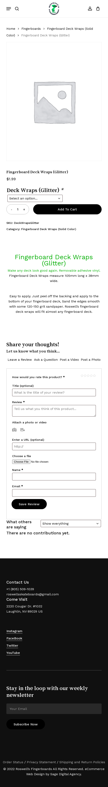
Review (18, 402)
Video (22, 429)
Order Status (13, 762)
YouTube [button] (13, 653)
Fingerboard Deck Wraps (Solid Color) (48, 229)
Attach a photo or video (29, 422)
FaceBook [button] (14, 638)
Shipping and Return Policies (82, 762)
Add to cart (67, 209)
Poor (82, 375)
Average (88, 375)
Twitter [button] (12, 645)
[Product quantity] (18, 209)
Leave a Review (20, 360)
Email (17, 486)
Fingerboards (31, 29)
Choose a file (21, 456)
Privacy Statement (41, 762)
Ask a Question (46, 360)
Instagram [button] (14, 631)
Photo (14, 429)
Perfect (94, 375)
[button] (8, 9)
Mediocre (85, 375)
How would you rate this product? (38, 377)
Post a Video (69, 360)
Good (91, 375)
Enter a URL (28, 439)
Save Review (29, 504)
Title (23, 385)
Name (17, 470)
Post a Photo (91, 360)
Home (10, 29)
